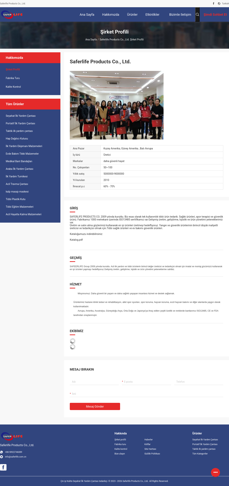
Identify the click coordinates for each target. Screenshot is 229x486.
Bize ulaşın (119, 453)
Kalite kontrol (13, 86)
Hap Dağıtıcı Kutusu (17, 138)
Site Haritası (150, 449)
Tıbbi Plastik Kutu (15, 199)
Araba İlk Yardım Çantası (19, 168)
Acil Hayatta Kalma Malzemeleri (23, 214)
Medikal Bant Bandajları (19, 161)
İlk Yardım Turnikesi (17, 176)
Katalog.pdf (76, 239)
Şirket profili (120, 439)
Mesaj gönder (95, 406)
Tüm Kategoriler (200, 453)
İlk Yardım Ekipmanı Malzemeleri (24, 146)
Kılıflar (147, 444)
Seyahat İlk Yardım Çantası (21, 115)
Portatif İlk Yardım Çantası (20, 123)
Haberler (148, 439)
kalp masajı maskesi (17, 191)
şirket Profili (13, 69)
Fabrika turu (13, 78)
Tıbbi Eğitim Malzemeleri (19, 206)
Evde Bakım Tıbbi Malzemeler (22, 153)
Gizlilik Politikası (152, 453)
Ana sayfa (91, 39)
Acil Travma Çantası (17, 184)
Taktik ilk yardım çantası (19, 131)
